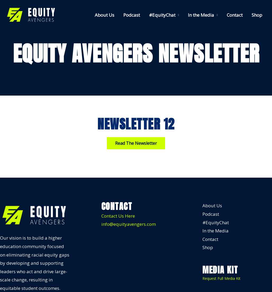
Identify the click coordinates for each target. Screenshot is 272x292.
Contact (235, 15)
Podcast (131, 15)
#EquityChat (162, 15)
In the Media (201, 15)
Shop (257, 15)
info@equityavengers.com (128, 224)
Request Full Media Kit (221, 278)
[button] (136, 143)
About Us (104, 15)
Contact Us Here (118, 216)
